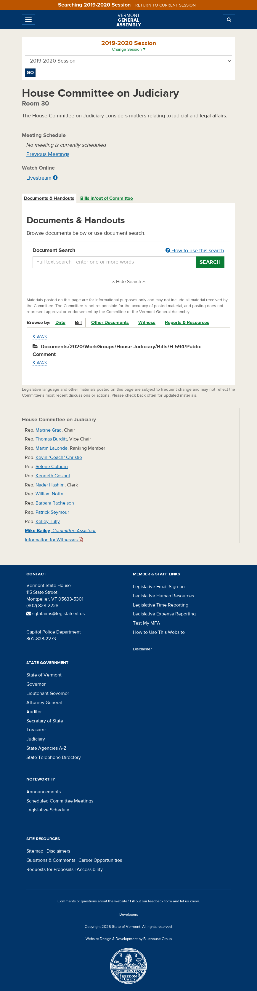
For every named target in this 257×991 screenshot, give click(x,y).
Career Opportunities (100, 860)
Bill (78, 322)
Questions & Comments (50, 860)
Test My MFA (146, 623)
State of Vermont (44, 675)
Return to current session (165, 5)
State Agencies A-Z (46, 748)
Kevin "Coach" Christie (59, 457)
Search (210, 262)
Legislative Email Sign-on (159, 587)
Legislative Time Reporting (160, 605)
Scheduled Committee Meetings (59, 801)
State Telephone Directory (53, 757)
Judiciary (35, 739)
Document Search (128, 251)
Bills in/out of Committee (106, 198)
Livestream (39, 178)
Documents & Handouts (49, 198)
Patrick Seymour (52, 512)
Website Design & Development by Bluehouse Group (129, 938)
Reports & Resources (187, 322)
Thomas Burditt (51, 439)
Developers (128, 914)
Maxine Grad (49, 430)
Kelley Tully (48, 521)
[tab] (49, 198)
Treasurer (36, 730)
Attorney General (44, 703)
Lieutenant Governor (47, 693)
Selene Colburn (52, 467)
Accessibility (90, 869)
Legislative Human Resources (163, 596)
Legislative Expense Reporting (164, 614)
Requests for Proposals (49, 869)
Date (60, 322)
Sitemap (34, 851)
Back (40, 336)
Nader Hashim (50, 485)
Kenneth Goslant (53, 476)
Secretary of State (44, 721)
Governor (36, 684)
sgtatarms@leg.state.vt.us (55, 614)
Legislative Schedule (47, 810)
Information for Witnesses (54, 540)
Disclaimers (58, 851)
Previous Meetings (47, 154)
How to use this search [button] (195, 250)
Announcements (43, 792)
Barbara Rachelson (55, 503)
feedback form (160, 901)
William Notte (49, 494)
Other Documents (110, 322)
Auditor (34, 712)
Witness (146, 322)
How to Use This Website (159, 632)
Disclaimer (142, 649)
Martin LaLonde (52, 448)
